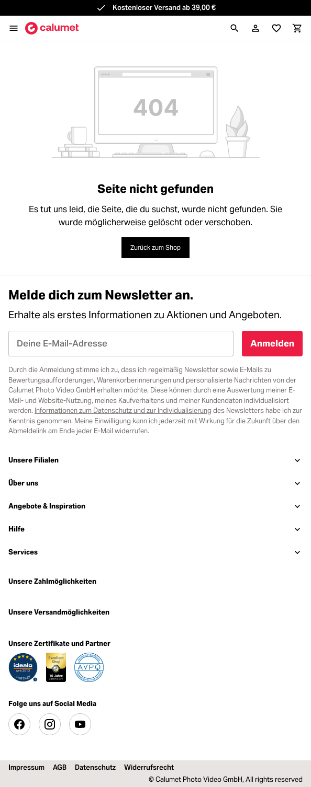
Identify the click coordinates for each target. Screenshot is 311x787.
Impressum (26, 767)
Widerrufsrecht (149, 767)
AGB (59, 767)
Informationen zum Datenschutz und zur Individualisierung (123, 410)
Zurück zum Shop (155, 247)
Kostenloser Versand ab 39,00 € (164, 7)
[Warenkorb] (297, 28)
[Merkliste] (276, 28)
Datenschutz (95, 767)
